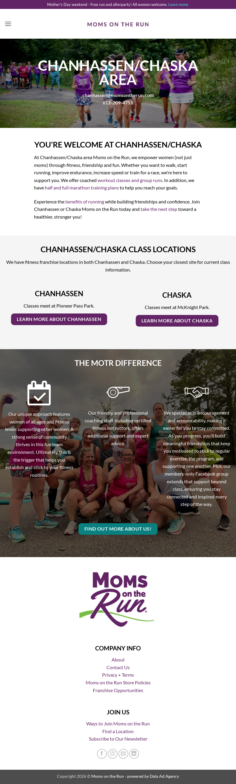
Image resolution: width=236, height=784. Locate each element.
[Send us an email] (123, 754)
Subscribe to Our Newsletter (118, 738)
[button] (8, 23)
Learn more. (178, 4)
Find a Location (118, 731)
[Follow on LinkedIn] (134, 754)
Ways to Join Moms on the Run (118, 723)
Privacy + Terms (118, 675)
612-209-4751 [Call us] (118, 102)
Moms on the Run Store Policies (118, 682)
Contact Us (118, 667)
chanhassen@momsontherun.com (118, 95)
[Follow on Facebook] (102, 754)
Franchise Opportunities (118, 690)
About (118, 659)
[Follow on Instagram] (113, 754)
